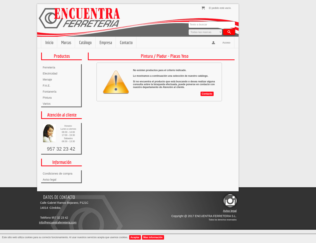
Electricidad (50, 73)
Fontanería (49, 91)
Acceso (226, 42)
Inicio (49, 42)
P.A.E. (46, 85)
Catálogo (85, 42)
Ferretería (49, 67)
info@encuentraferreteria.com (57, 222)
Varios (47, 103)
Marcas (66, 42)
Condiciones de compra (57, 173)
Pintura (47, 97)
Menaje (47, 79)
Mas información (152, 237)
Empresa (106, 42)
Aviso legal (49, 179)
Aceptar (134, 237)
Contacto (126, 42)
